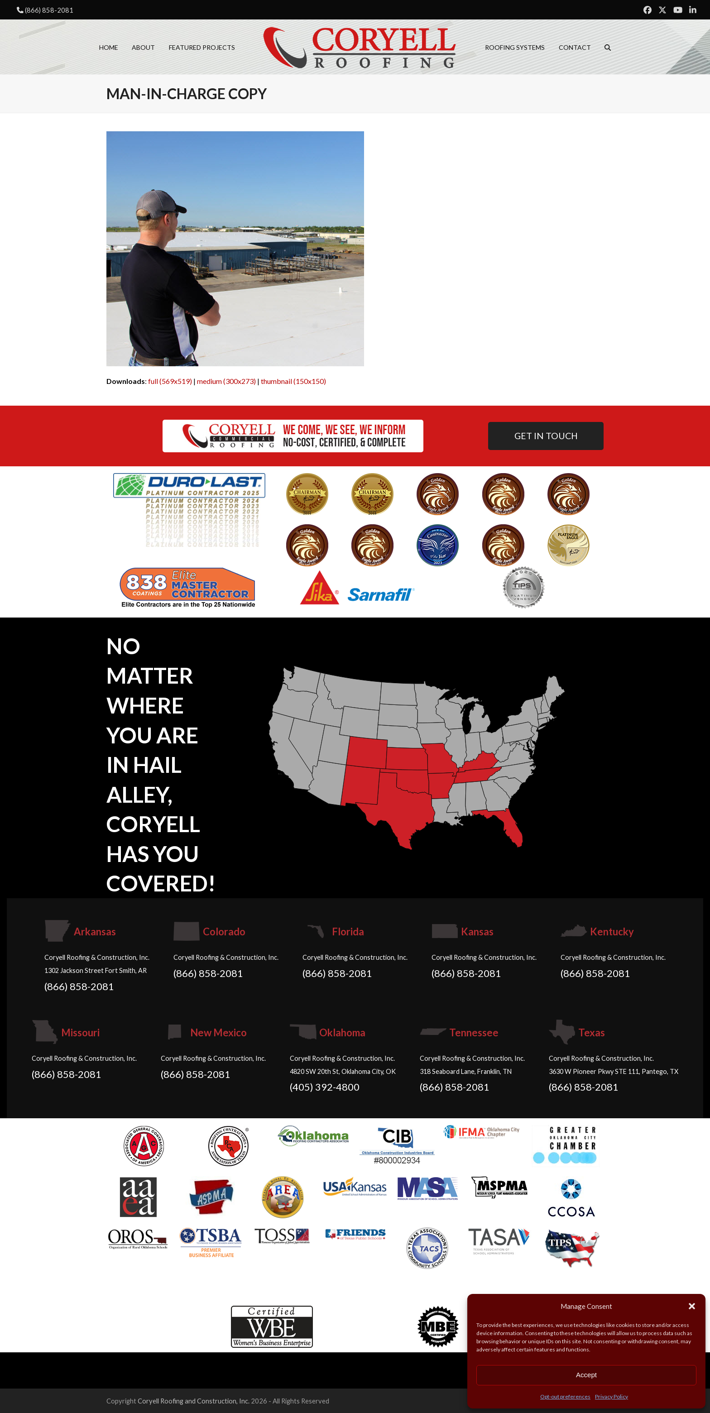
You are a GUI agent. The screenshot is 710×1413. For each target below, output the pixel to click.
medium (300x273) (226, 381)
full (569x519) (170, 381)
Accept (586, 1375)
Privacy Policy (611, 1396)
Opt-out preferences (565, 1396)
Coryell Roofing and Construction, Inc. (193, 1401)
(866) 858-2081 (49, 10)
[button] (691, 1306)
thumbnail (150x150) (293, 381)
